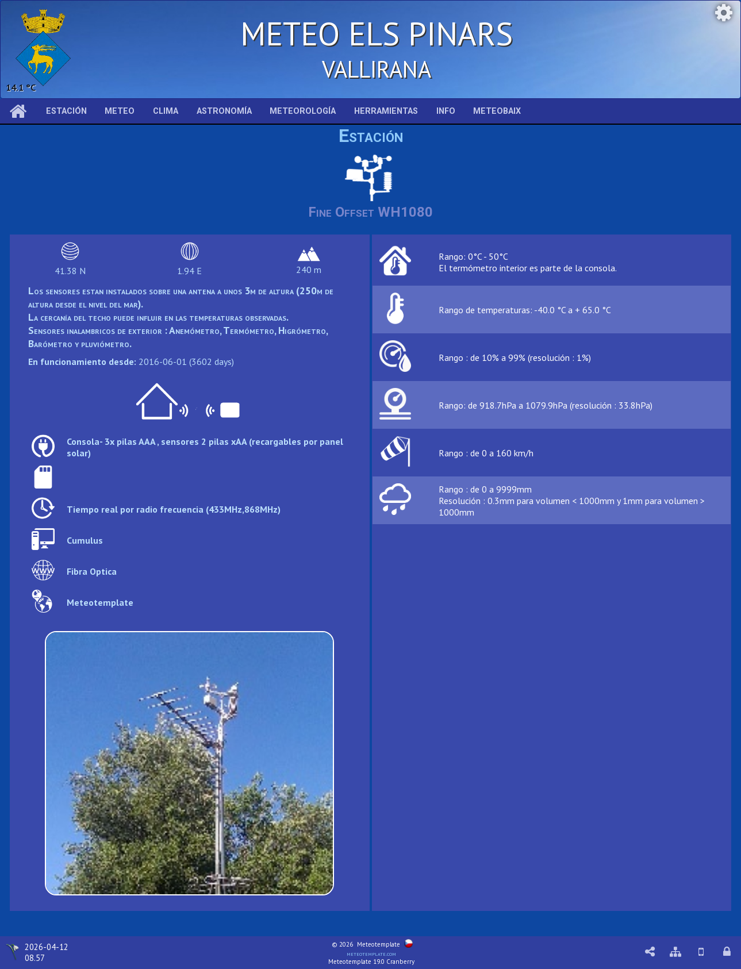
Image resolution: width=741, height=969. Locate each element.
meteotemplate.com (371, 953)
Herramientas (386, 111)
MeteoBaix (497, 111)
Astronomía (224, 111)
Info (445, 111)
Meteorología (303, 111)
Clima (165, 111)
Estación (66, 111)
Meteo (120, 111)
